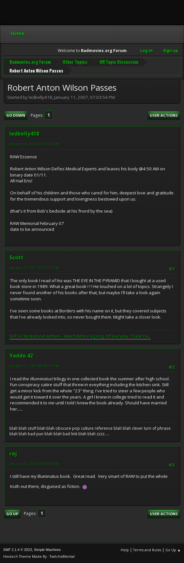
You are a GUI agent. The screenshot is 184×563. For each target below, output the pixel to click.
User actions (164, 115)
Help (125, 549)
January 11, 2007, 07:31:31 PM (34, 267)
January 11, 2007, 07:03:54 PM (34, 143)
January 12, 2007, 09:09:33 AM (34, 463)
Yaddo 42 (21, 355)
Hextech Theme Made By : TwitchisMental (39, 556)
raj (13, 453)
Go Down (15, 115)
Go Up (12, 513)
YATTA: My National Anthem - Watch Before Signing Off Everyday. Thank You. (80, 336)
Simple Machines (47, 550)
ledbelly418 (24, 133)
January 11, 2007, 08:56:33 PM (34, 365)
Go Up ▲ (173, 549)
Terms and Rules (147, 549)
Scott (16, 257)
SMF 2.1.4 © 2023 (17, 550)
